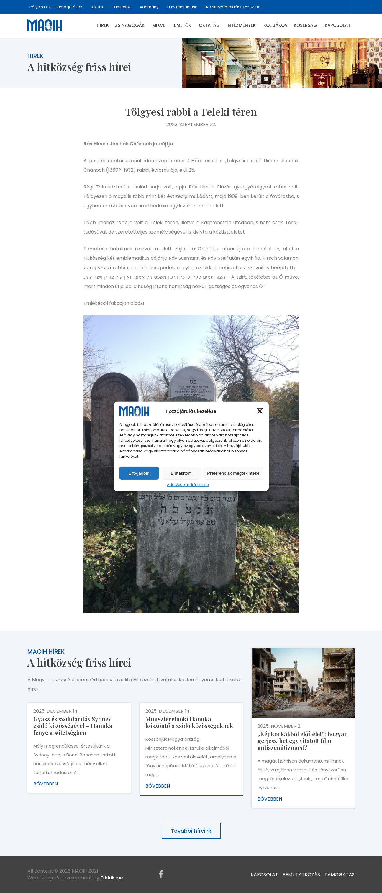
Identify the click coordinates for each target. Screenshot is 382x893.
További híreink (191, 830)
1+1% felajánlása (182, 7)
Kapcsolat (337, 25)
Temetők (181, 25)
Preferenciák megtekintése (233, 473)
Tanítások (121, 7)
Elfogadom (139, 473)
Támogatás (339, 874)
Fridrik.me (111, 877)
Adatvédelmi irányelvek (188, 485)
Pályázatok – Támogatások (55, 7)
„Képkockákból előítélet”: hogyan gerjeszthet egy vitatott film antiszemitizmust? (303, 740)
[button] (260, 411)
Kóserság (305, 25)
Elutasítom (181, 473)
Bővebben (45, 783)
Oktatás (209, 25)
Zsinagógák (130, 25)
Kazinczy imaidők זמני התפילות (234, 7)
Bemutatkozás (301, 874)
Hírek (103, 25)
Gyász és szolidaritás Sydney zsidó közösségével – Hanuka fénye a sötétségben (72, 725)
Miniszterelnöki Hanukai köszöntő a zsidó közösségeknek (189, 722)
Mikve (158, 25)
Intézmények (241, 25)
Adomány (149, 7)
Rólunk (97, 7)
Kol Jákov (275, 25)
